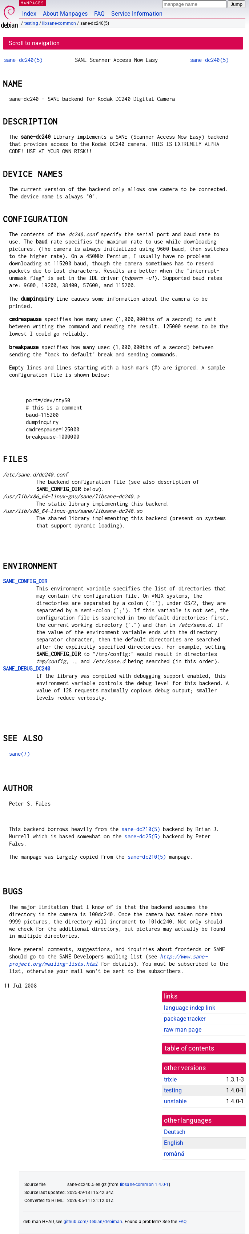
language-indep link (189, 1007)
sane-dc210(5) (140, 829)
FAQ (99, 13)
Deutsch (174, 1131)
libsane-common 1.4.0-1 (144, 1184)
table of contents (189, 1048)
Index (29, 13)
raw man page (182, 1029)
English (173, 1142)
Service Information (136, 13)
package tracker (184, 1018)
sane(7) (19, 754)
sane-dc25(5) (142, 836)
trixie (170, 1079)
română (174, 1153)
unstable (175, 1101)
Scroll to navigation (34, 43)
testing (31, 23)
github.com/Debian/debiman (93, 1221)
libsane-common (59, 23)
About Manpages (65, 13)
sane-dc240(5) (23, 60)
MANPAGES (32, 2)
